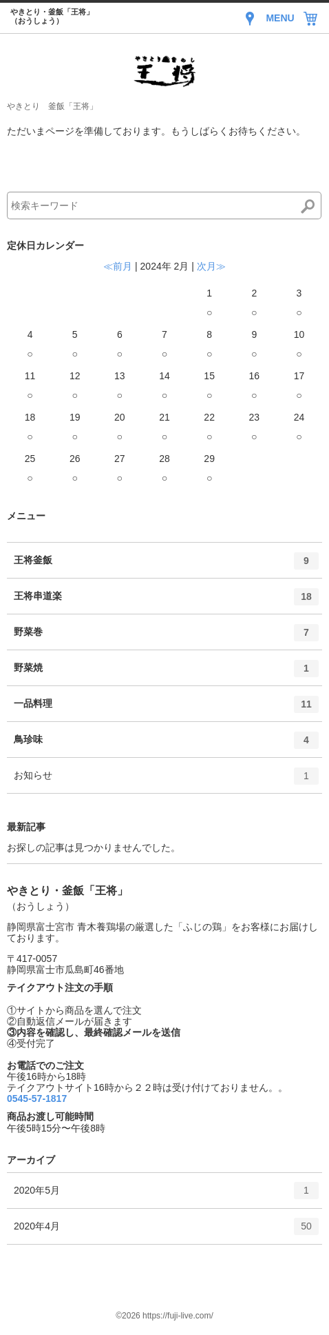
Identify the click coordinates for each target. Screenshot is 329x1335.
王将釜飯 (166, 565)
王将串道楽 (166, 601)
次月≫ (211, 266)
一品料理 (166, 709)
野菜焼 (166, 673)
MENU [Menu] (280, 17)
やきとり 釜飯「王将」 (52, 106)
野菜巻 (166, 637)
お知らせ (166, 780)
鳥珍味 (166, 745)
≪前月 (117, 266)
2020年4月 (166, 1231)
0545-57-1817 (37, 1098)
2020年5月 (166, 1195)
